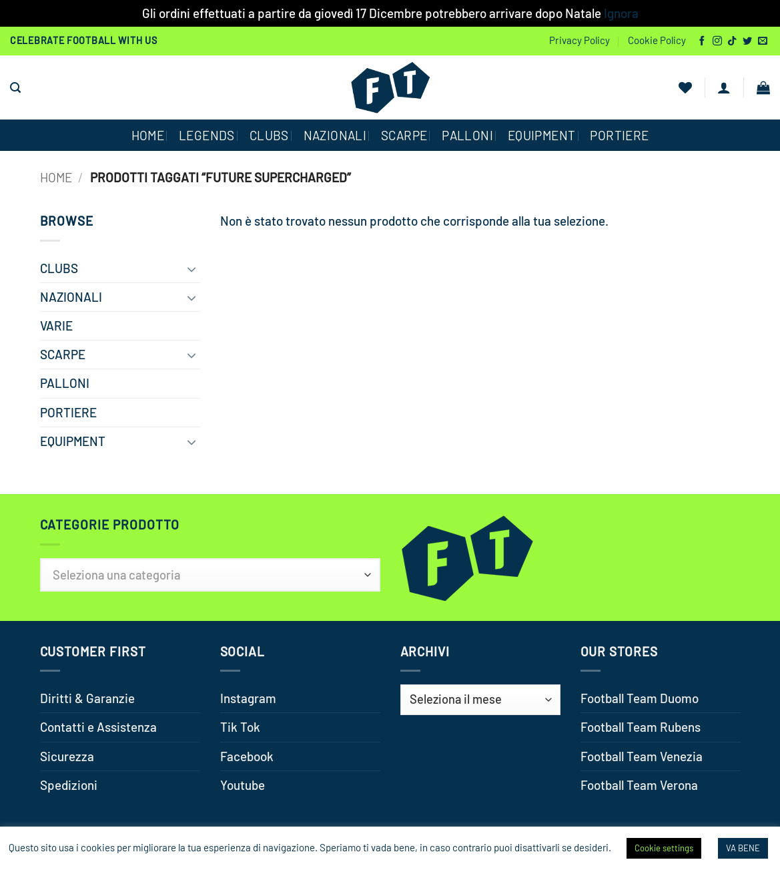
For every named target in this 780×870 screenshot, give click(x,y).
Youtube (242, 785)
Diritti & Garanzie (87, 698)
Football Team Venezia (641, 756)
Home (56, 177)
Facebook (247, 756)
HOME (148, 135)
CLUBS (269, 135)
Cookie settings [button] (664, 848)
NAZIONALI (335, 135)
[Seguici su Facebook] (702, 41)
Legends (207, 135)
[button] (15, 88)
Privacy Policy (579, 40)
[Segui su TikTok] (732, 41)
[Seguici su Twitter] (747, 41)
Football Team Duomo (639, 698)
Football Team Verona (639, 785)
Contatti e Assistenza (98, 726)
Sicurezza (67, 756)
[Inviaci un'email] (762, 41)
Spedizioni (68, 785)
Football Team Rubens (640, 726)
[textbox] (210, 575)
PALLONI (467, 135)
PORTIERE (619, 135)
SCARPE (404, 135)
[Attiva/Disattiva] (192, 268)
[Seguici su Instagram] (717, 41)
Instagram (248, 698)
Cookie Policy (657, 40)
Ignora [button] (621, 13)
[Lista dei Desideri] (685, 87)
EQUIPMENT (541, 135)
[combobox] (210, 575)
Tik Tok (240, 726)
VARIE (56, 325)
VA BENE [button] (743, 848)
